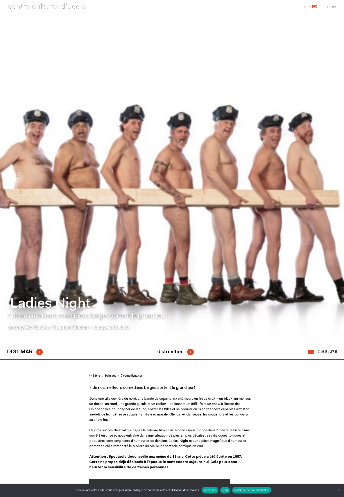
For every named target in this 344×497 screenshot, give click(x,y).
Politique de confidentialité (251, 490)
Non (225, 490)
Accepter (210, 490)
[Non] (338, 490)
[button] (309, 7)
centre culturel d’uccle (46, 7)
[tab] (26, 138)
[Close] (332, 7)
